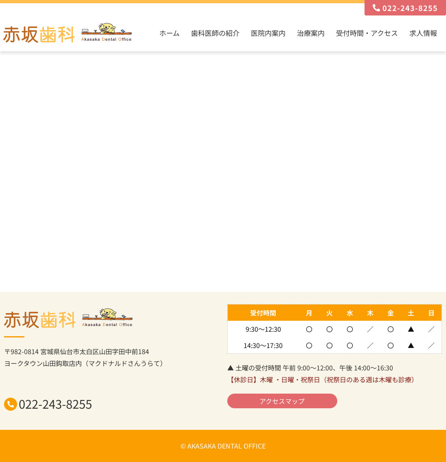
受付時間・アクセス (367, 33)
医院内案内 (268, 33)
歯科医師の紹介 (215, 33)
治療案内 (311, 33)
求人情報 (423, 33)
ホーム (169, 33)
